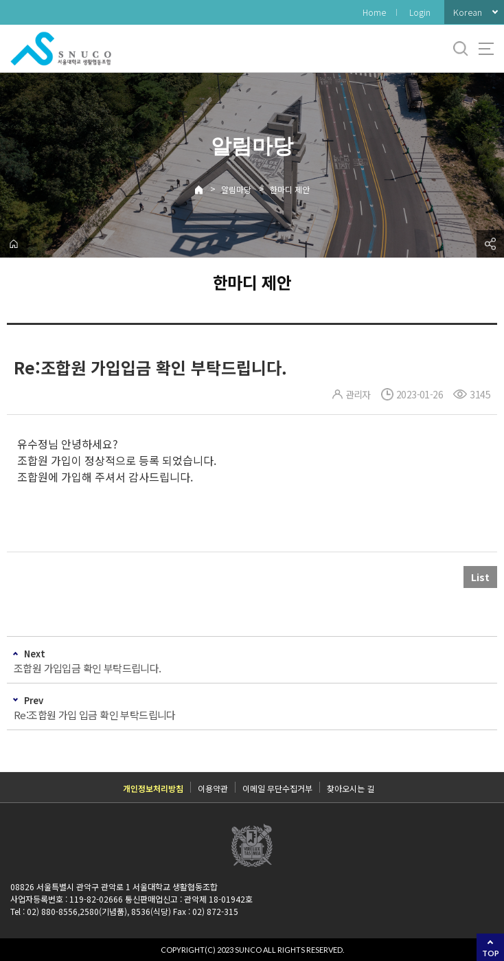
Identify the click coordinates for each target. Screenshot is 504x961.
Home (374, 12)
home (13, 244)
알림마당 (236, 189)
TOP (490, 953)
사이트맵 (486, 49)
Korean (467, 12)
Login (420, 12)
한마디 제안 (290, 189)
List (480, 577)
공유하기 (490, 244)
